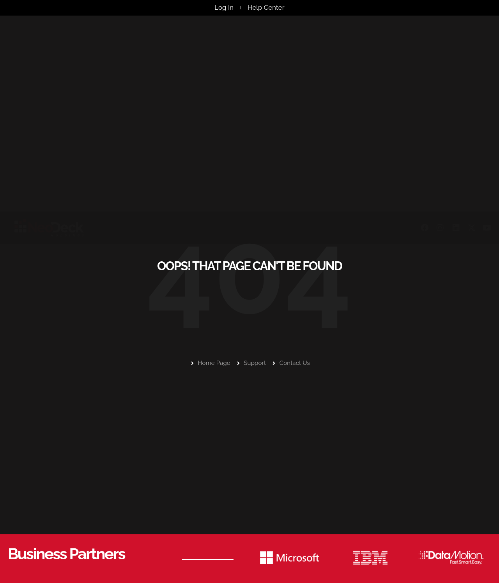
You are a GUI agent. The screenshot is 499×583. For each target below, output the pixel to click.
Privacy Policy (459, 569)
